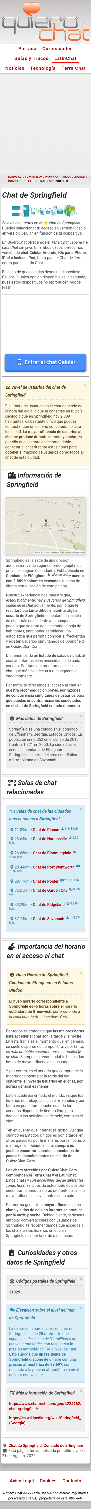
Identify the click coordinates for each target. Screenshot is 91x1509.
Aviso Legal (22, 1481)
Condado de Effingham (27, 181)
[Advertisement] (45, 124)
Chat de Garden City (50, 890)
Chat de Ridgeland (49, 904)
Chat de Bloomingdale (52, 853)
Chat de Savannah (48, 918)
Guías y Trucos (31, 58)
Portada (27, 48)
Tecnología (43, 68)
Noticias (15, 68)
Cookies (48, 1481)
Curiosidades (57, 48)
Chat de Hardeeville (50, 838)
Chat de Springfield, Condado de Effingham (45, 1445)
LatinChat (65, 58)
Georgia (80, 177)
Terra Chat (74, 68)
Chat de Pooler (46, 881)
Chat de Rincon (46, 829)
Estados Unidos (58, 177)
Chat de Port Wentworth (54, 867)
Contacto (71, 1481)
